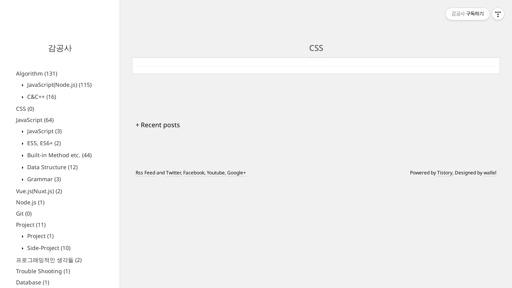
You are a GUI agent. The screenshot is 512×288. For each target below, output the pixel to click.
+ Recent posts (158, 124)
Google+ (236, 172)
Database (32, 282)
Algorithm (36, 73)
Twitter (173, 172)
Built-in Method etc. (59, 155)
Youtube (216, 172)
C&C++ (41, 96)
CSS (25, 108)
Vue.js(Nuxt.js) (39, 191)
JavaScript (35, 120)
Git (24, 213)
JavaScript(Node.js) (59, 84)
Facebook (193, 172)
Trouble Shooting (43, 271)
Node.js (30, 202)
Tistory (444, 172)
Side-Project (48, 248)
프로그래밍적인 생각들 (49, 260)
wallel (490, 172)
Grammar (43, 179)
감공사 (60, 47)
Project (31, 224)
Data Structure (52, 167)
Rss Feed (145, 172)
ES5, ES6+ (43, 143)
